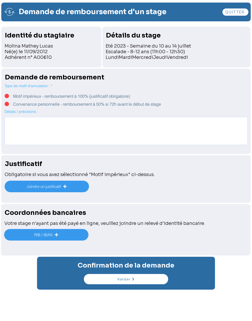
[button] (47, 186)
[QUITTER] (235, 12)
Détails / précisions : (21, 111)
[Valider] (126, 279)
